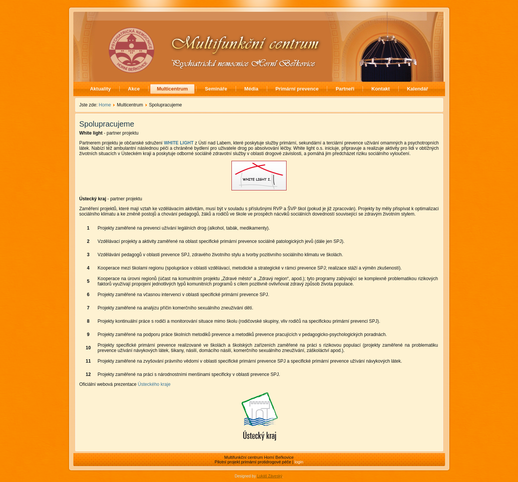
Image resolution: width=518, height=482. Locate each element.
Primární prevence (297, 89)
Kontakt (380, 89)
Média (251, 89)
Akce (134, 89)
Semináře (216, 89)
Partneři (345, 89)
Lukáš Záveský (269, 476)
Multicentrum (172, 89)
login (299, 462)
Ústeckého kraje (154, 384)
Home (105, 105)
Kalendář (417, 89)
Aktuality (100, 89)
